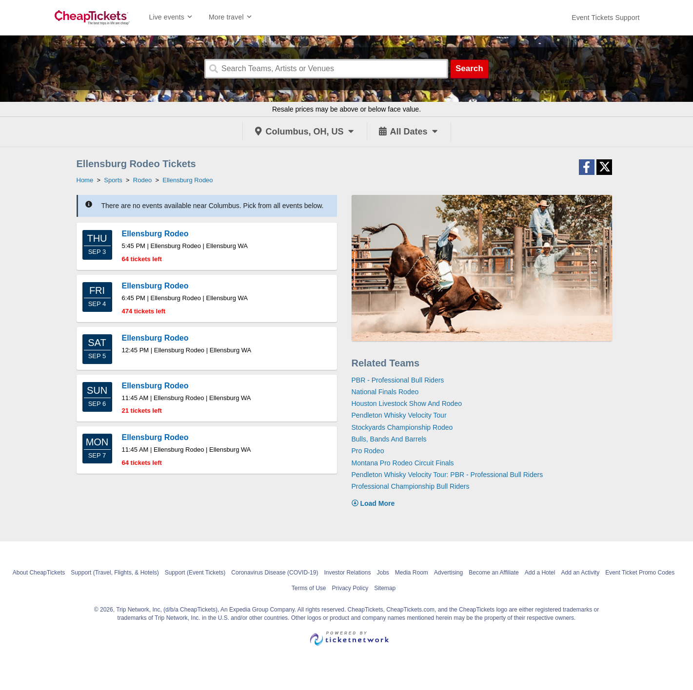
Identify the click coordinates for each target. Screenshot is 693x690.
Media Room (411, 572)
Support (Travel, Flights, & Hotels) (114, 572)
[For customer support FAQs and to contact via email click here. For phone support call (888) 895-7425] (605, 17)
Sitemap (385, 588)
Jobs (382, 572)
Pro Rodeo (368, 451)
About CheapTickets (39, 572)
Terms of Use (309, 588)
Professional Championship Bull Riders (411, 486)
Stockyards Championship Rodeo (402, 427)
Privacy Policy (350, 588)
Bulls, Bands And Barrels (389, 439)
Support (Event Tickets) (195, 572)
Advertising (448, 572)
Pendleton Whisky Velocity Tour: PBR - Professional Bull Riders (447, 475)
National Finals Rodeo (385, 392)
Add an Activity (580, 572)
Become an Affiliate (494, 572)
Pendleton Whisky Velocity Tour (399, 415)
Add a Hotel (540, 572)
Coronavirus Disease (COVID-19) (274, 572)
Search (469, 68)
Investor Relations (347, 572)
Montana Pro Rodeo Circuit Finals (403, 463)
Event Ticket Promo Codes (639, 572)
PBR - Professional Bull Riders (398, 380)
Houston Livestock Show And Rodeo (407, 403)
